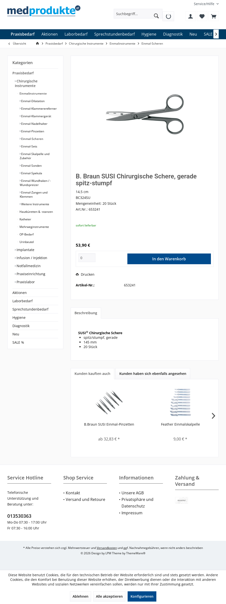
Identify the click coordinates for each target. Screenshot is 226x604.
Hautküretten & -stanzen (36, 212)
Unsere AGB (133, 493)
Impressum (132, 513)
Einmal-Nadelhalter (33, 124)
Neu (15, 334)
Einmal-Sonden (31, 166)
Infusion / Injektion (31, 257)
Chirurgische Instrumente (26, 83)
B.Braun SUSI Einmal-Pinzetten (109, 424)
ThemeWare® (135, 553)
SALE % (18, 342)
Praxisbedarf (23, 73)
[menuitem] (204, 4)
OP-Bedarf (26, 234)
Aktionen (19, 292)
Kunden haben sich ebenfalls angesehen (152, 373)
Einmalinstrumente (33, 93)
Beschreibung (86, 313)
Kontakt (73, 493)
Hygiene (19, 317)
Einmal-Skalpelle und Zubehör (34, 156)
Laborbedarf (22, 301)
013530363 (19, 516)
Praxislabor (25, 282)
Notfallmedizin (28, 265)
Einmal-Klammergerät (35, 116)
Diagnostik (20, 325)
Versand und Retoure (85, 499)
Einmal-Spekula (31, 173)
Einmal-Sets (28, 146)
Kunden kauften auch (92, 373)
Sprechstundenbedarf (30, 309)
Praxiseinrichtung (30, 274)
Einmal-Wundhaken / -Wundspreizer (35, 183)
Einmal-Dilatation (32, 101)
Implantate (25, 249)
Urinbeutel (26, 242)
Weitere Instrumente (34, 204)
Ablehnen (80, 596)
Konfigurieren (142, 596)
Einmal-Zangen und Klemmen (33, 194)
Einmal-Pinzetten (32, 131)
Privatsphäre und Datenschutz (137, 503)
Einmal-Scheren (31, 139)
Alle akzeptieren (109, 596)
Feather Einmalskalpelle (180, 424)
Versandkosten (107, 548)
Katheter (25, 219)
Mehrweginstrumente (34, 227)
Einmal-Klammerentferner (38, 109)
